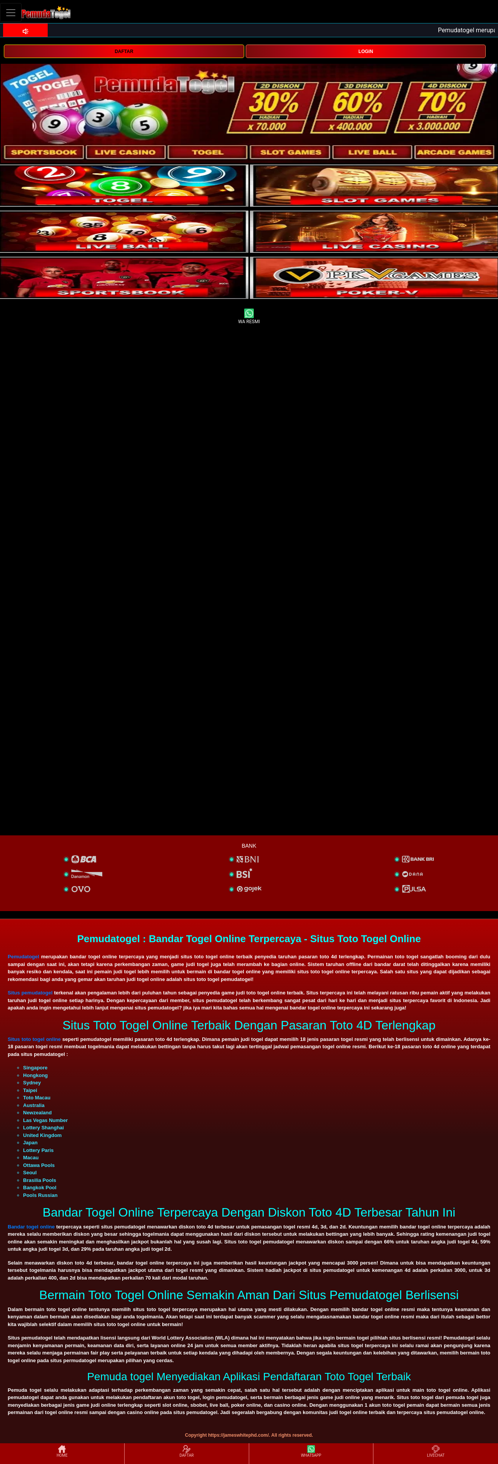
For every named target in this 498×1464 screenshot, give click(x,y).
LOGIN (365, 51)
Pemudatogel (23, 956)
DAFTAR (124, 51)
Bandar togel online (31, 1227)
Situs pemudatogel (30, 993)
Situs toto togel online (34, 1039)
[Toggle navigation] (11, 12)
